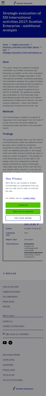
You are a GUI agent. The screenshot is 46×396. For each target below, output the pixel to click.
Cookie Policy (29, 198)
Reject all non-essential (23, 211)
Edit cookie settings (23, 218)
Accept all (23, 205)
